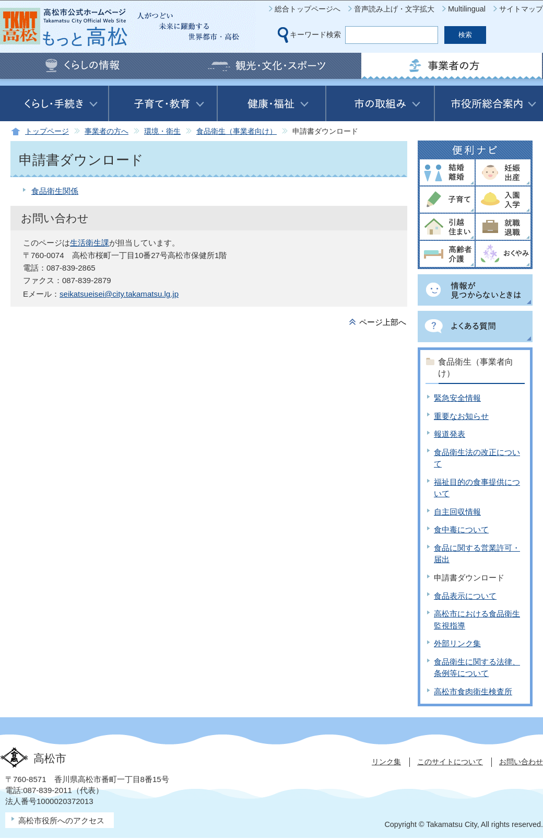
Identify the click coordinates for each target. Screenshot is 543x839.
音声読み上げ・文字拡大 (394, 9)
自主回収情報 (457, 511)
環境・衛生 (162, 131)
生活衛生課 (89, 242)
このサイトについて (450, 762)
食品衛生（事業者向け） (236, 131)
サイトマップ (521, 9)
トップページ (47, 131)
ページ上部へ (382, 322)
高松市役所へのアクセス (61, 820)
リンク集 (386, 762)
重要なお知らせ (461, 416)
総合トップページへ (307, 9)
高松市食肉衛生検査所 (473, 691)
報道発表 (449, 433)
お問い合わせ (521, 762)
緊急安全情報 (457, 397)
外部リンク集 (457, 643)
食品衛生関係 (54, 191)
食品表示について (465, 595)
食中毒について (461, 529)
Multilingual (467, 9)
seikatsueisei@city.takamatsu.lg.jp (119, 293)
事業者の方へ (106, 131)
